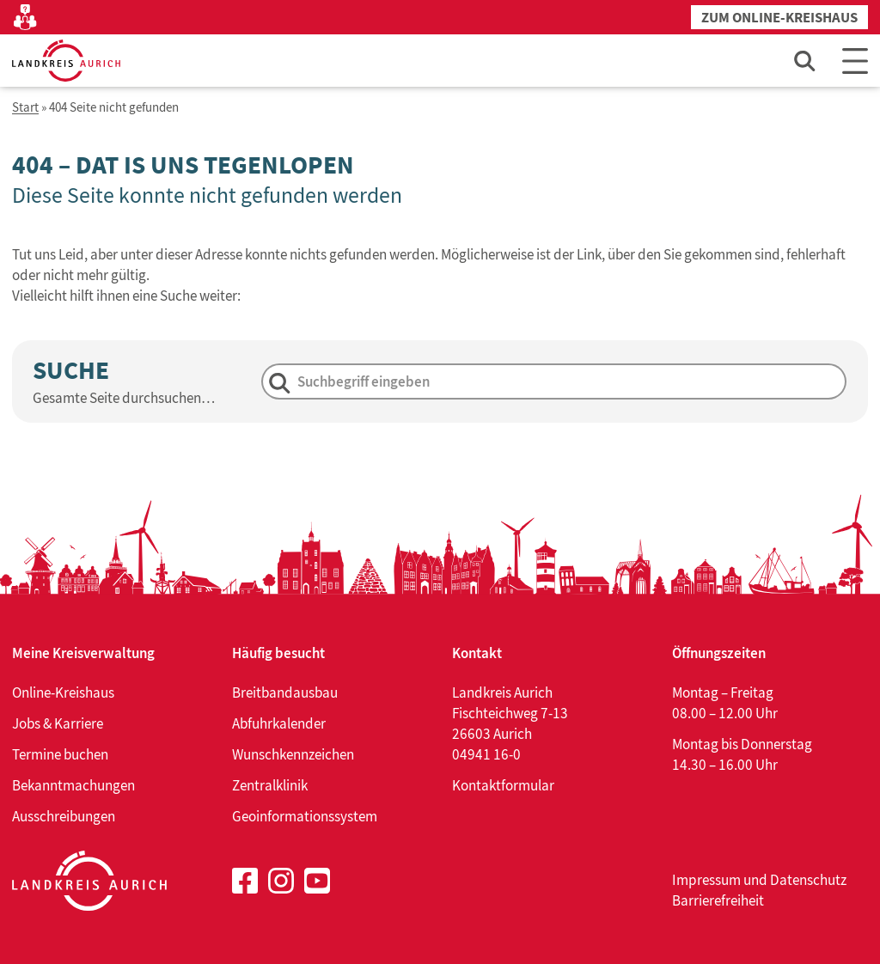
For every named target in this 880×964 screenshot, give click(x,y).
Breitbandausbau (285, 692)
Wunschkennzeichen (293, 754)
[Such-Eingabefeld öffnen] (805, 60)
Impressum (706, 879)
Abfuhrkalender (279, 723)
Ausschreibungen (63, 816)
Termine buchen (60, 754)
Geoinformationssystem (304, 816)
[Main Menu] (855, 60)
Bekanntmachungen (73, 785)
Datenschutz (808, 879)
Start (25, 108)
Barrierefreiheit (718, 900)
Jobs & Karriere (57, 723)
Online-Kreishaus (63, 692)
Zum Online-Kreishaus (779, 17)
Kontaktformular (503, 785)
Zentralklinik (270, 785)
